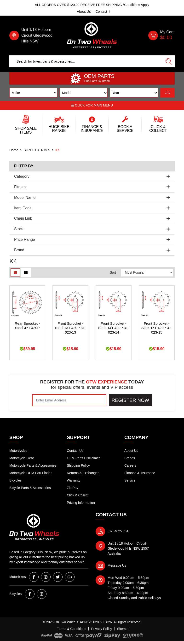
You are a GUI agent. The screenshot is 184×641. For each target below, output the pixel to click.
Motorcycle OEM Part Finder (30, 473)
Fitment (92, 187)
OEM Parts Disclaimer (83, 458)
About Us (84, 11)
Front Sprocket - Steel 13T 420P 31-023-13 (70, 328)
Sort (113, 272)
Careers (130, 465)
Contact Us (75, 451)
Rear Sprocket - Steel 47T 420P (27, 325)
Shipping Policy (78, 465)
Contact (101, 11)
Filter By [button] (23, 166)
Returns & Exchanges (83, 473)
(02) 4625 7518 (119, 531)
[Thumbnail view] (15, 272)
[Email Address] (69, 400)
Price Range (92, 239)
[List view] (26, 272)
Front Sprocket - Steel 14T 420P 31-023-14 (113, 328)
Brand (92, 250)
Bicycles (15, 480)
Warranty (73, 480)
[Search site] (169, 61)
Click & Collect (77, 495)
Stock (92, 229)
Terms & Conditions (71, 628)
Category (92, 176)
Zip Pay (72, 488)
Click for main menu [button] (92, 105)
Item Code (92, 208)
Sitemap (123, 628)
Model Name (92, 197)
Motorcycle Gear (21, 458)
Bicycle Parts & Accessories (30, 488)
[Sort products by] (147, 272)
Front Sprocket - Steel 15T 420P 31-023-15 (156, 328)
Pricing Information (81, 503)
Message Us (117, 565)
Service (130, 480)
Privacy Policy (101, 628)
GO (167, 93)
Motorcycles (18, 451)
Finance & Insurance (139, 473)
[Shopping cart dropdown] (161, 35)
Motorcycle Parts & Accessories (32, 465)
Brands (129, 458)
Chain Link (92, 218)
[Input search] (86, 61)
